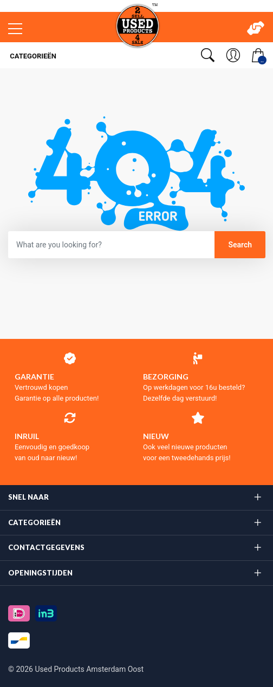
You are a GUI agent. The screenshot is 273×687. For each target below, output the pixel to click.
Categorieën (32, 56)
